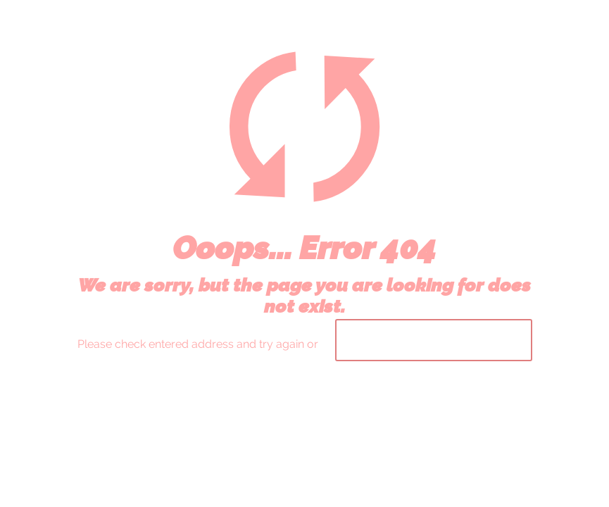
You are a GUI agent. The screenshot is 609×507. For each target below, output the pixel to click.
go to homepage (434, 340)
